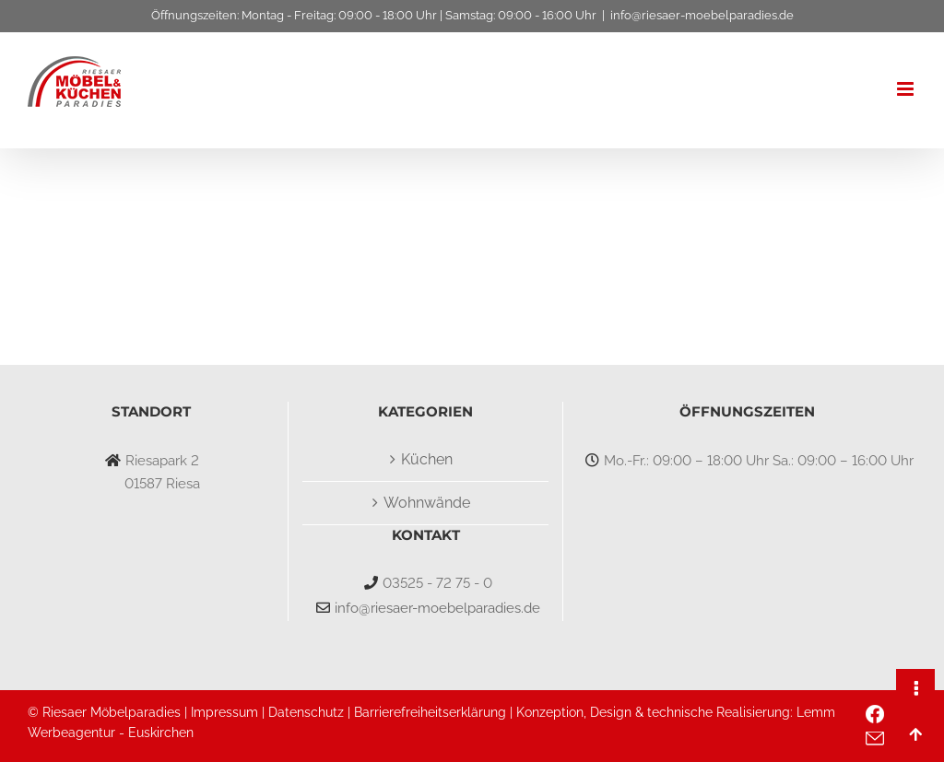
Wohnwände (427, 502)
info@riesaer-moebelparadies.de (702, 15)
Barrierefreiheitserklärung (430, 712)
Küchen (427, 459)
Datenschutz (306, 712)
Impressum (224, 712)
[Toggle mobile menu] (906, 89)
